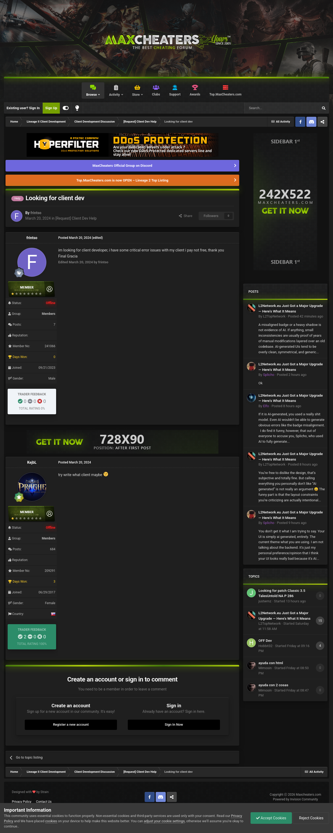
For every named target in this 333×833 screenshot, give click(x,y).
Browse (91, 95)
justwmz (264, 601)
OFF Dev (265, 640)
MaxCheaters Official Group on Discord (122, 166)
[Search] (269, 108)
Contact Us (44, 802)
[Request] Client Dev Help (76, 218)
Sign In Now (174, 724)
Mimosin (265, 668)
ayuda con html (270, 663)
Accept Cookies (271, 818)
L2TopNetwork (274, 316)
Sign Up (51, 108)
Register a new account (71, 724)
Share (185, 216)
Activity (115, 95)
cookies (51, 821)
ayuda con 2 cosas (273, 685)
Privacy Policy (21, 802)
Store (136, 95)
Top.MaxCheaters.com (225, 94)
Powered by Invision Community (295, 799)
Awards (195, 94)
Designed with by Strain (30, 792)
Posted (305, 316)
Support (174, 94)
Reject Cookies (311, 818)
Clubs (156, 94)
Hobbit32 (265, 646)
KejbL (31, 462)
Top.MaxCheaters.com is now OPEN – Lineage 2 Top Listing (122, 180)
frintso (35, 213)
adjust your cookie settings (164, 821)
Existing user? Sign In (23, 108)
